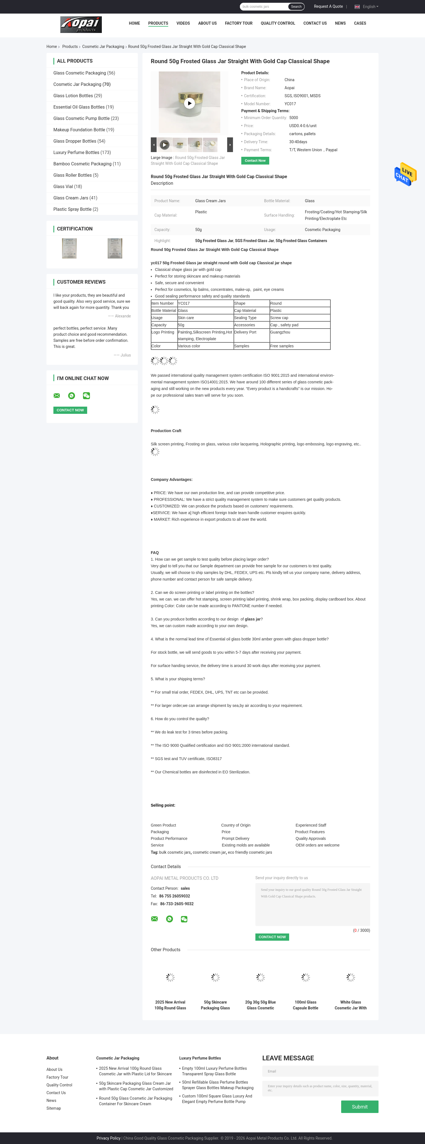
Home (134, 23)
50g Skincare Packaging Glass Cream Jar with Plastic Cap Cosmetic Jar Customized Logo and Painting (215, 1005)
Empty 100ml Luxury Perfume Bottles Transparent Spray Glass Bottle (214, 1071)
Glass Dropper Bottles (74, 141)
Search (296, 7)
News (340, 23)
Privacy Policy (108, 1138)
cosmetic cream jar (209, 852)
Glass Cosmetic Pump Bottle (81, 118)
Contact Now (255, 160)
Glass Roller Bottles (72, 175)
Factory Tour (239, 23)
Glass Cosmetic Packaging (79, 73)
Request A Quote (328, 6)
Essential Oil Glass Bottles (79, 107)
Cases (360, 23)
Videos (183, 23)
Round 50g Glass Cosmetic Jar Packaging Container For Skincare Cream (135, 1101)
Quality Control (278, 23)
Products (158, 23)
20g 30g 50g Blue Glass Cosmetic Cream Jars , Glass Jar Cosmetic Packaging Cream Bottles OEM (260, 1005)
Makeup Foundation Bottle (79, 129)
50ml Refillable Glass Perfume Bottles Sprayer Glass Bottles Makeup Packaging (218, 1085)
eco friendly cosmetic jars (250, 852)
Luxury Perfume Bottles (76, 152)
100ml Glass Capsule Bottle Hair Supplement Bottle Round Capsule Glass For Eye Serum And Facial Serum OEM (306, 1005)
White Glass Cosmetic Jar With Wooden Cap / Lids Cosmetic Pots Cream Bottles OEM (351, 1005)
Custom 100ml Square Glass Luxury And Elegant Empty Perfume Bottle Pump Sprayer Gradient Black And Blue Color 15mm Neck (217, 1099)
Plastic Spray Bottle (72, 209)
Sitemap (53, 1108)
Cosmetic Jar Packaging (103, 46)
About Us (207, 23)
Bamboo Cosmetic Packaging (82, 163)
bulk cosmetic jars (175, 852)
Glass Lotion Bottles (73, 95)
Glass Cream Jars (70, 198)
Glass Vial (63, 186)
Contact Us (315, 23)
